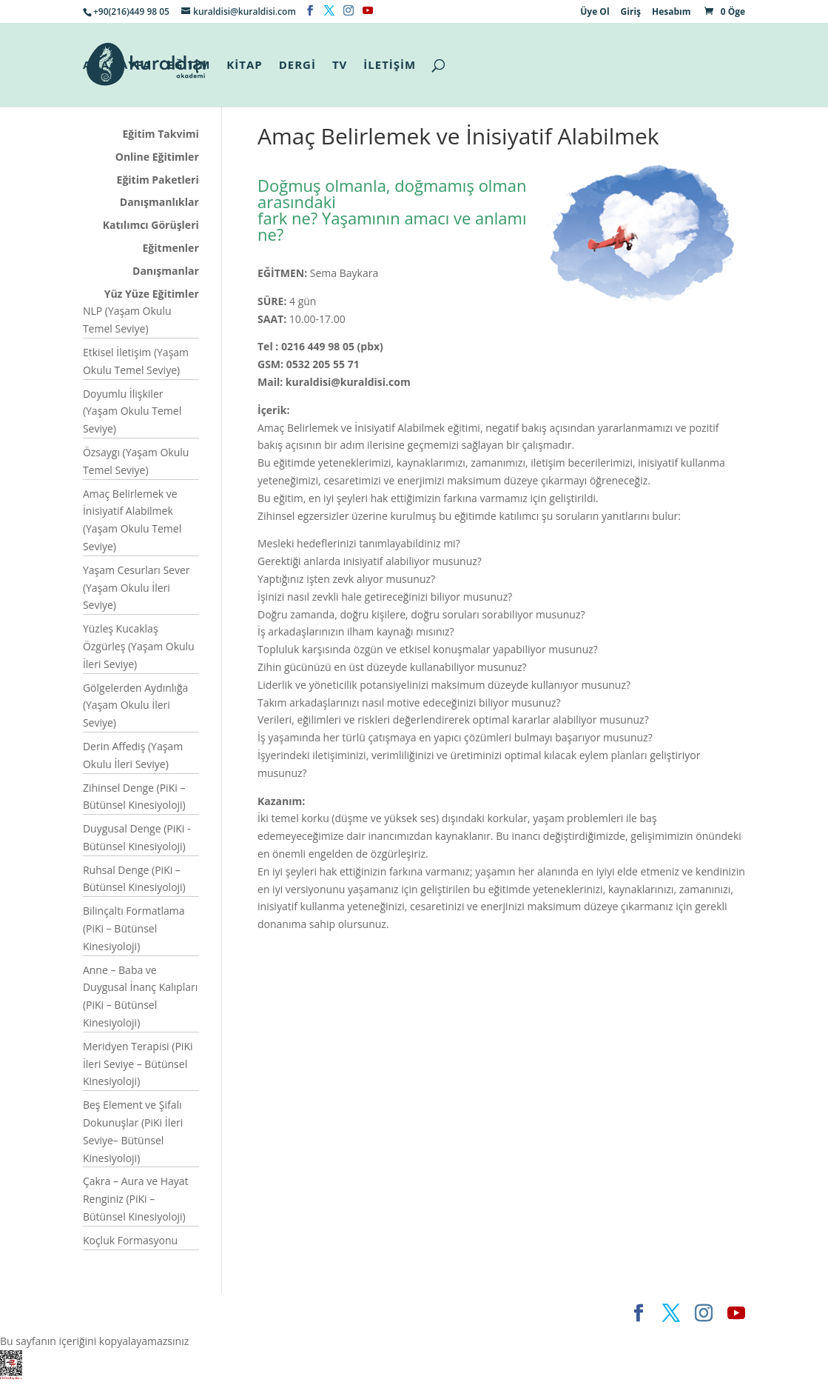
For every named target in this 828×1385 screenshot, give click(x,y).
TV (339, 65)
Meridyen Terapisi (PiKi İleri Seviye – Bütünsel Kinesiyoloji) (138, 1064)
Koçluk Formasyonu (130, 1240)
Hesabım (671, 12)
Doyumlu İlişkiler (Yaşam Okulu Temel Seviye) (132, 411)
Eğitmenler (171, 248)
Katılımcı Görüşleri (151, 225)
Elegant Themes (123, 1313)
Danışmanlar (165, 271)
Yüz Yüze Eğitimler (151, 294)
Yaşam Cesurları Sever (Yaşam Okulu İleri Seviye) (136, 588)
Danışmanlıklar (159, 202)
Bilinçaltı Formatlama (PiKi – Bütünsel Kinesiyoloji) (134, 928)
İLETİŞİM (389, 65)
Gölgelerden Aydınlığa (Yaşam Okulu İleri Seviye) (135, 705)
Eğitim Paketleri (158, 180)
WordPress (309, 1313)
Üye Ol (594, 12)
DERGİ (297, 65)
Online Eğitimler (157, 157)
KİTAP (244, 65)
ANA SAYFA (117, 65)
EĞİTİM (188, 65)
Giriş (631, 12)
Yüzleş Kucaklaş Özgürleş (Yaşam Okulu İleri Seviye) (139, 646)
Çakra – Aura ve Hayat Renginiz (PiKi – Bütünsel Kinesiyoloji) (136, 1199)
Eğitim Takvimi (161, 134)
